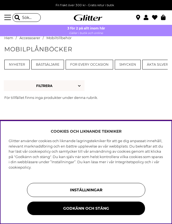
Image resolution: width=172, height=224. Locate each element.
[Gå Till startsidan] (86, 17)
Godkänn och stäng (86, 208)
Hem (8, 38)
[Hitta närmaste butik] (138, 18)
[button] (148, 17)
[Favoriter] (156, 17)
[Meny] (8, 17)
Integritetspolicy (129, 162)
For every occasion (89, 64)
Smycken (127, 64)
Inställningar (86, 190)
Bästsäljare (47, 64)
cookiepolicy (20, 167)
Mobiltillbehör (59, 38)
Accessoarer (29, 38)
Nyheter (17, 64)
